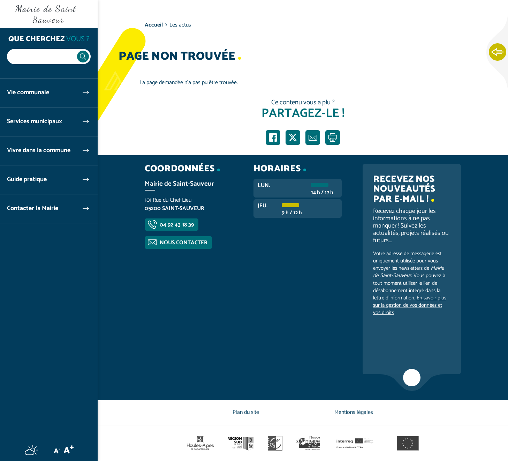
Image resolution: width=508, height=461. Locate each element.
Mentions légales (353, 412)
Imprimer (332, 137)
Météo (31, 450)
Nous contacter (183, 242)
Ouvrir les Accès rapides (497, 52)
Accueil (154, 25)
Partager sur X (293, 137)
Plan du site (246, 412)
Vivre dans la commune (38, 151)
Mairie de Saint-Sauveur (48, 14)
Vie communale (28, 93)
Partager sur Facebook (273, 137)
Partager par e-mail (312, 137)
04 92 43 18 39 (177, 225)
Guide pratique (27, 179)
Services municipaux (34, 122)
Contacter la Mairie (32, 208)
